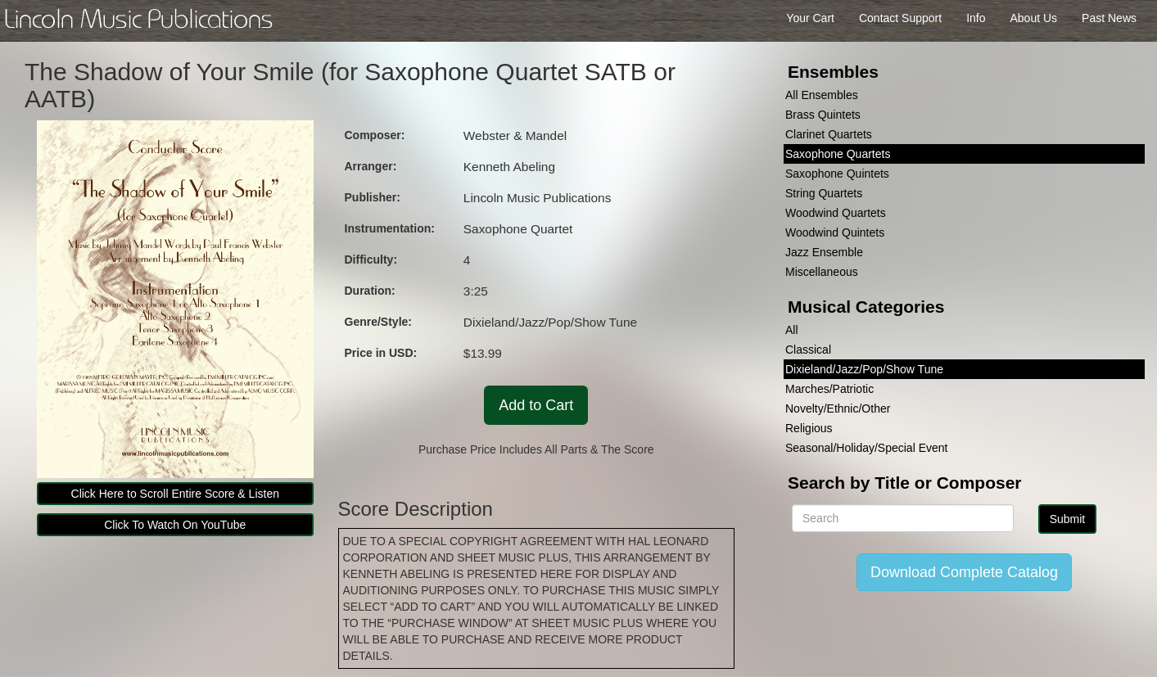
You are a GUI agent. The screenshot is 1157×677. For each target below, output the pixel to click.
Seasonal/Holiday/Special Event (866, 447)
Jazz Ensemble (824, 252)
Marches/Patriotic (829, 388)
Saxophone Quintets (837, 173)
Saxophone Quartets (837, 153)
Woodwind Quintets (834, 232)
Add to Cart (536, 405)
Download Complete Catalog (964, 572)
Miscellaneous (821, 271)
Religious (809, 428)
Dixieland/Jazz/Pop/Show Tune (864, 369)
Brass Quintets (823, 114)
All (791, 329)
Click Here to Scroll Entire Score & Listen (175, 493)
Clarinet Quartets (828, 134)
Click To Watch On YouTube (175, 524)
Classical (808, 349)
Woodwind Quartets (835, 212)
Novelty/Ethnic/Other (837, 408)
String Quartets (823, 193)
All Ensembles (821, 95)
